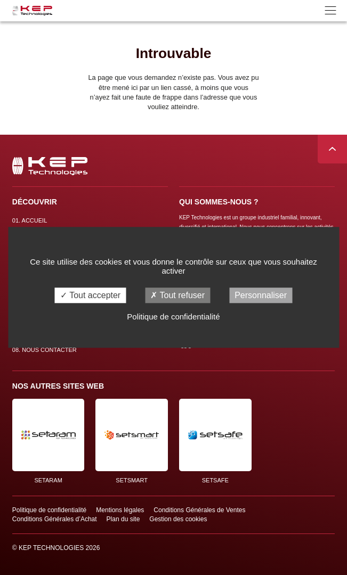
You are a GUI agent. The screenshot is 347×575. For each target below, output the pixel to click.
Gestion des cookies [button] (178, 519)
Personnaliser (261, 295)
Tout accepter (90, 295)
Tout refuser (177, 295)
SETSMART (131, 441)
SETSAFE (215, 441)
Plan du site (123, 519)
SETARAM (48, 441)
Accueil (29, 220)
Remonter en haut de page (332, 149)
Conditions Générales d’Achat (54, 519)
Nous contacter (44, 350)
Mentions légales (120, 510)
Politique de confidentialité (49, 510)
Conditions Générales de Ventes (199, 510)
